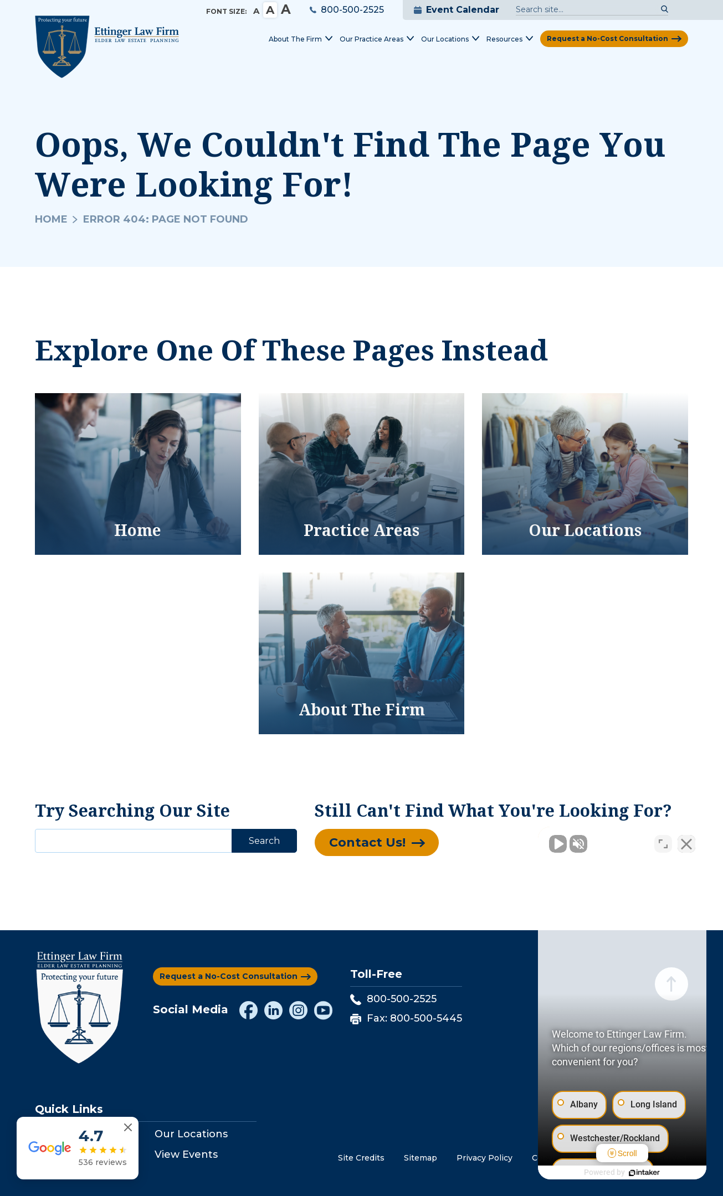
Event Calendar (456, 9)
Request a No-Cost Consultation (607, 38)
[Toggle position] (663, 842)
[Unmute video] (527, 842)
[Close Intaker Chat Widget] (686, 842)
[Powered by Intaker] (628, 1172)
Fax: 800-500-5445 (406, 1018)
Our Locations (191, 1134)
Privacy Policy (484, 1158)
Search (264, 841)
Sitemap (420, 1158)
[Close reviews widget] (128, 1127)
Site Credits (361, 1158)
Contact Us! (367, 842)
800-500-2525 (347, 9)
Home (51, 219)
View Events (186, 1154)
